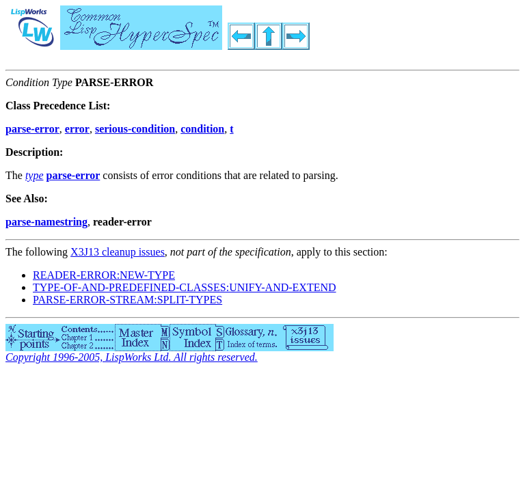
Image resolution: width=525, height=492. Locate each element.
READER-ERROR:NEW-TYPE (104, 275)
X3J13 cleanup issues (117, 252)
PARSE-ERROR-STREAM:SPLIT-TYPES (127, 299)
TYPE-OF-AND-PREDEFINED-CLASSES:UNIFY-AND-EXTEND (184, 287)
